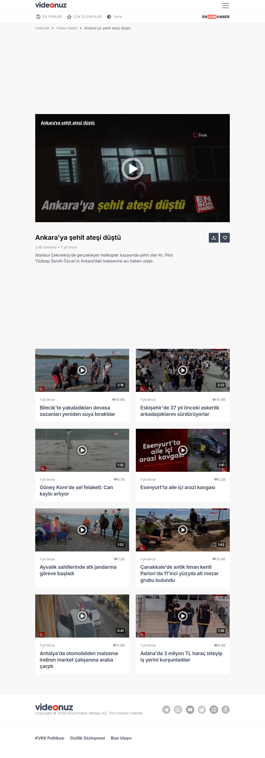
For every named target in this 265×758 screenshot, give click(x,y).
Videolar (42, 28)
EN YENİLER (52, 17)
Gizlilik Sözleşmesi (87, 738)
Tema (117, 17)
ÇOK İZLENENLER (87, 17)
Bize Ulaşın (121, 738)
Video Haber (67, 28)
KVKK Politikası (49, 738)
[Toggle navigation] (225, 5)
